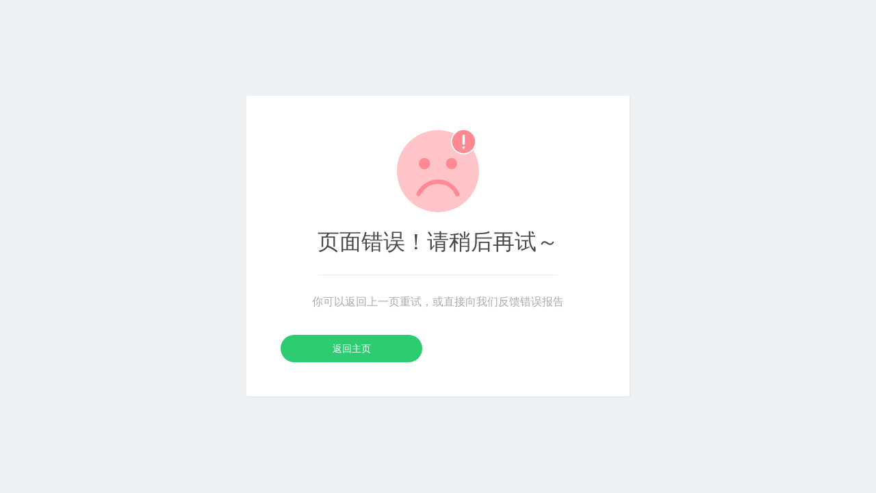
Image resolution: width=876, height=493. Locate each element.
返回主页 (352, 348)
